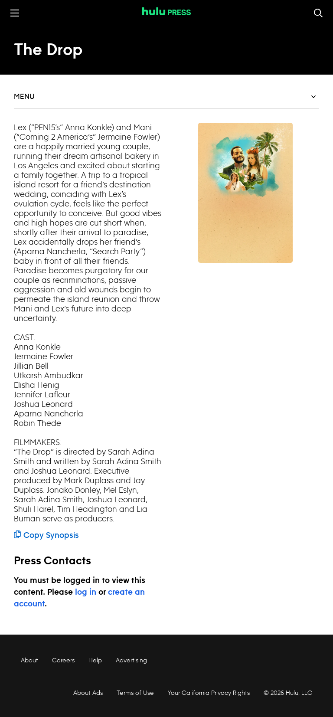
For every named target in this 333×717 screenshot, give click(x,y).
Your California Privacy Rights (209, 693)
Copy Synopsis (46, 535)
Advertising (131, 660)
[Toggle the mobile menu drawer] (14, 13)
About (29, 660)
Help (95, 660)
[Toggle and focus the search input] (318, 13)
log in (85, 592)
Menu (165, 97)
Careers (63, 660)
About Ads (87, 693)
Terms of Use (135, 693)
